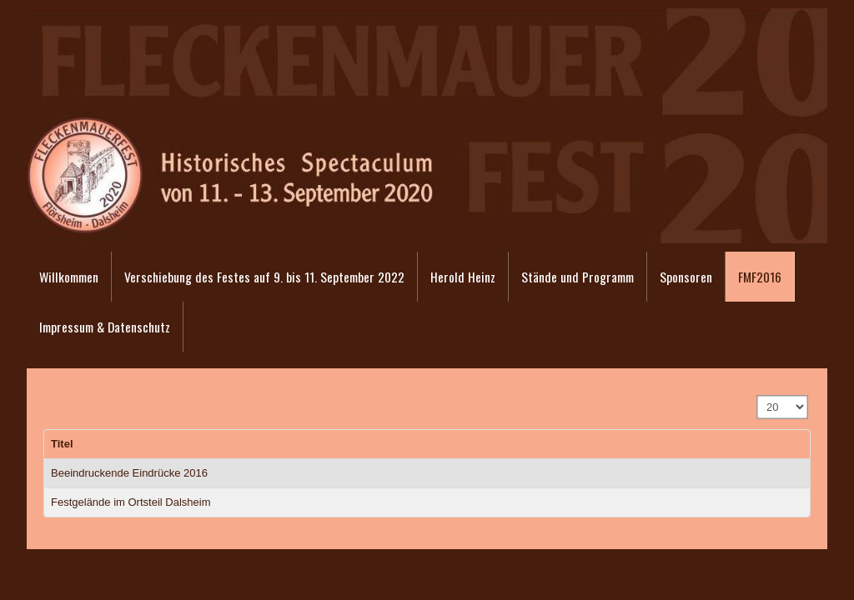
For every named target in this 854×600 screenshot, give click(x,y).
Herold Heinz (462, 277)
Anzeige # (757, 396)
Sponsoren (686, 277)
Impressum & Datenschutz (104, 327)
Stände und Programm (577, 277)
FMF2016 (759, 277)
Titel (62, 444)
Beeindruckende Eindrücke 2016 (129, 473)
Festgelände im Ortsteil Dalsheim (130, 502)
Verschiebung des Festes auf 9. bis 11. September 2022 (264, 277)
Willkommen (68, 277)
